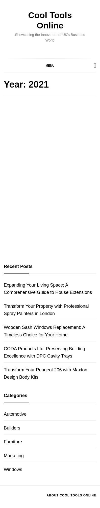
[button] (50, 65)
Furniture (13, 441)
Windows (13, 469)
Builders (12, 428)
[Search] (95, 66)
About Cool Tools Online (71, 495)
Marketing (14, 455)
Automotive (15, 414)
